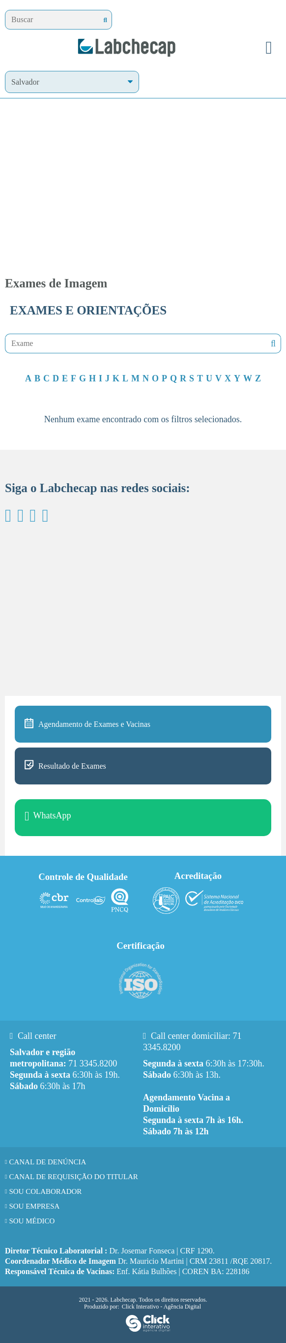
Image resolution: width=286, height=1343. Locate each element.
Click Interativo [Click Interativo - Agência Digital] (161, 1306)
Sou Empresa (34, 1206)
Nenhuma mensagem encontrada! (272, 344)
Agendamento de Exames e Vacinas (94, 724)
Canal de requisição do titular (73, 1177)
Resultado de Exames (72, 766)
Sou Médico (32, 1221)
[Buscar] (105, 20)
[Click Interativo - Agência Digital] (148, 1329)
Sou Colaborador (45, 1191)
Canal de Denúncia (47, 1162)
